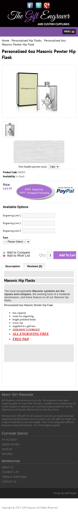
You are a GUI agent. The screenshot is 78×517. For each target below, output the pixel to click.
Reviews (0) (34, 266)
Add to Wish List (18, 255)
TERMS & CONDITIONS (14, 476)
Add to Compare (18, 252)
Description (12, 266)
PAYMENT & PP (10, 472)
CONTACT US (9, 481)
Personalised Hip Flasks (27, 40)
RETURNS (7, 454)
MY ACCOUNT (9, 439)
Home (5, 40)
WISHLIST (7, 449)
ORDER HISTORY (11, 444)
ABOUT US (7, 467)
